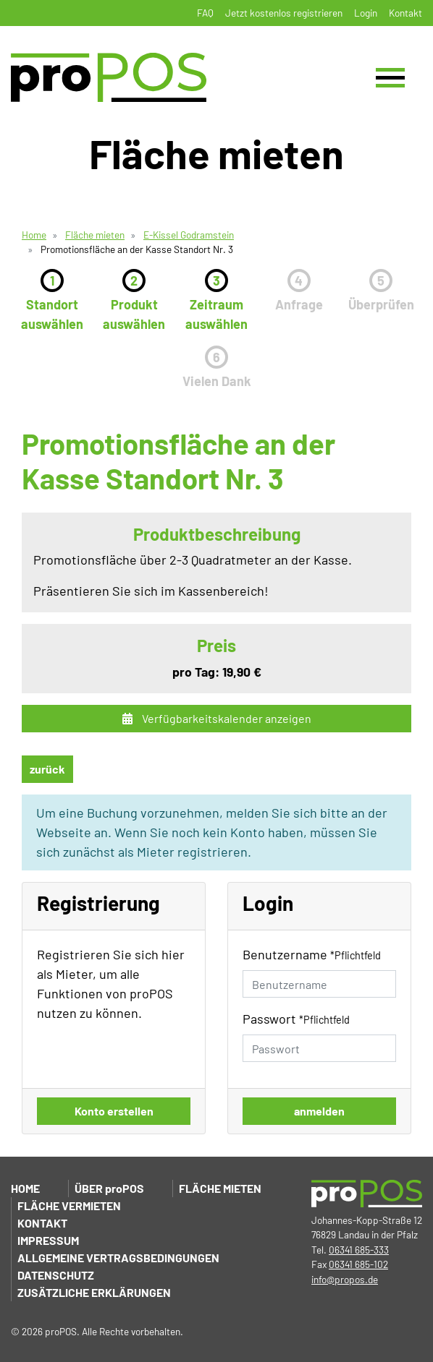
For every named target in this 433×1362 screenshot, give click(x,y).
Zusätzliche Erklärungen (94, 1292)
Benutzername (312, 954)
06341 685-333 (359, 1249)
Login (365, 13)
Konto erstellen (114, 1111)
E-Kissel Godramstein (188, 234)
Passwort (296, 1019)
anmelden (319, 1111)
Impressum (48, 1240)
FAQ (205, 13)
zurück (47, 769)
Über (109, 1188)
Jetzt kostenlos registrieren (283, 13)
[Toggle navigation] (390, 77)
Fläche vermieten (69, 1205)
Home (34, 234)
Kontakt (405, 13)
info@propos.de (344, 1279)
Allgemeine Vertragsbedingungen (118, 1257)
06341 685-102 (358, 1264)
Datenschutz (55, 1275)
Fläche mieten (95, 234)
